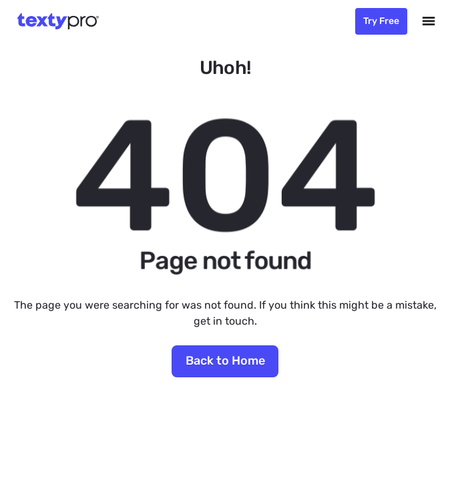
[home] (55, 21)
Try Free (381, 21)
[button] (428, 21)
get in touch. (225, 321)
